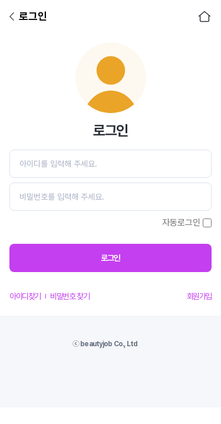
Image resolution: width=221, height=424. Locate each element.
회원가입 (199, 296)
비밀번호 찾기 (69, 296)
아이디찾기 (25, 296)
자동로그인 (181, 222)
